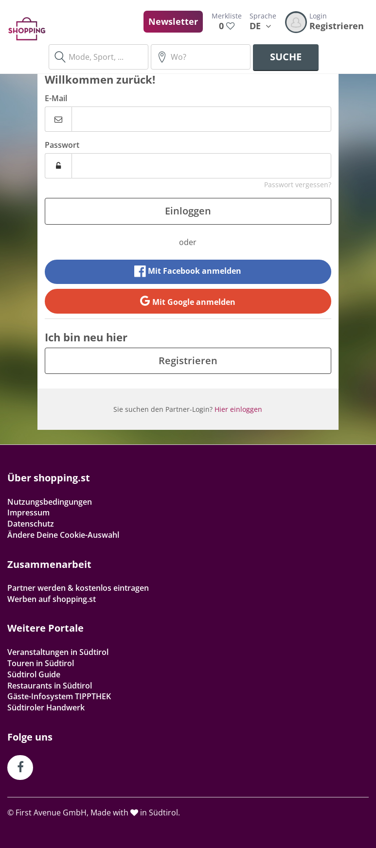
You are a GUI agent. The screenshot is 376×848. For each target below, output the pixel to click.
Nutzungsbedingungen (49, 501)
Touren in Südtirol (40, 663)
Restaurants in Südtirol (49, 685)
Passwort (62, 145)
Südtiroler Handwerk (46, 707)
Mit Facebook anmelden (187, 271)
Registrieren (188, 360)
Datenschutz (30, 523)
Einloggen (188, 210)
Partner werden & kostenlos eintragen (78, 588)
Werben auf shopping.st (51, 599)
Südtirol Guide (33, 674)
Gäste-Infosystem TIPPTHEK (59, 696)
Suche (286, 56)
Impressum (28, 512)
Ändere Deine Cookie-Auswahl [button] (63, 535)
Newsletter (173, 21)
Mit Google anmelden (187, 301)
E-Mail (56, 98)
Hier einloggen (238, 409)
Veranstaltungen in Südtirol (57, 652)
